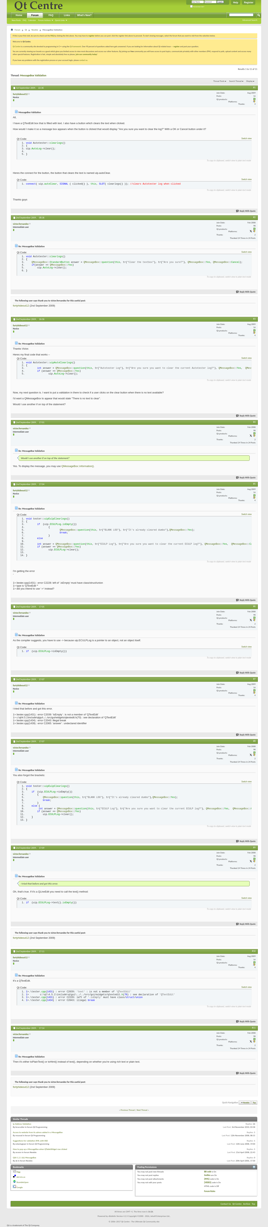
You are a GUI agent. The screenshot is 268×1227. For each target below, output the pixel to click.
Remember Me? (197, 7)
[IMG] (206, 1179)
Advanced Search (249, 20)
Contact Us (226, 1204)
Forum (34, 15)
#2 (254, 217)
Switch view (246, 138)
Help (235, 2)
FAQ (24, 20)
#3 (254, 318)
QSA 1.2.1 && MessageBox (24, 1157)
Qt (26, 30)
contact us (83, 60)
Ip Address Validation (22, 1124)
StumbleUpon (23, 1182)
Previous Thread (128, 1110)
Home (19, 15)
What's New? (84, 15)
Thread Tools (218, 81)
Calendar (32, 20)
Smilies (207, 1175)
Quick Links (60, 20)
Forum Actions (44, 20)
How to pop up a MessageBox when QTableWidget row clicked (40, 1149)
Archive (246, 1204)
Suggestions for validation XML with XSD (30, 1141)
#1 (254, 87)
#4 (254, 422)
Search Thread (235, 81)
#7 (254, 679)
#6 (254, 606)
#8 (254, 741)
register (177, 46)
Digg (18, 1172)
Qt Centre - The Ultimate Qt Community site (140, 1221)
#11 (254, 1027)
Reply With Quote (246, 211)
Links (67, 15)
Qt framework (75, 46)
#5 (254, 483)
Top (254, 1102)
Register (248, 2)
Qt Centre (16, 46)
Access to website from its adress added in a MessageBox (38, 1132)
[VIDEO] (207, 1182)
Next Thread (142, 1110)
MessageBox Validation (33, 75)
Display (249, 81)
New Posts (16, 20)
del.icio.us (21, 1177)
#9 (254, 847)
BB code (207, 1171)
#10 (254, 951)
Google (20, 1187)
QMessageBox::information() (77, 466)
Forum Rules (209, 1191)
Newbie (34, 30)
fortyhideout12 (21, 305)
